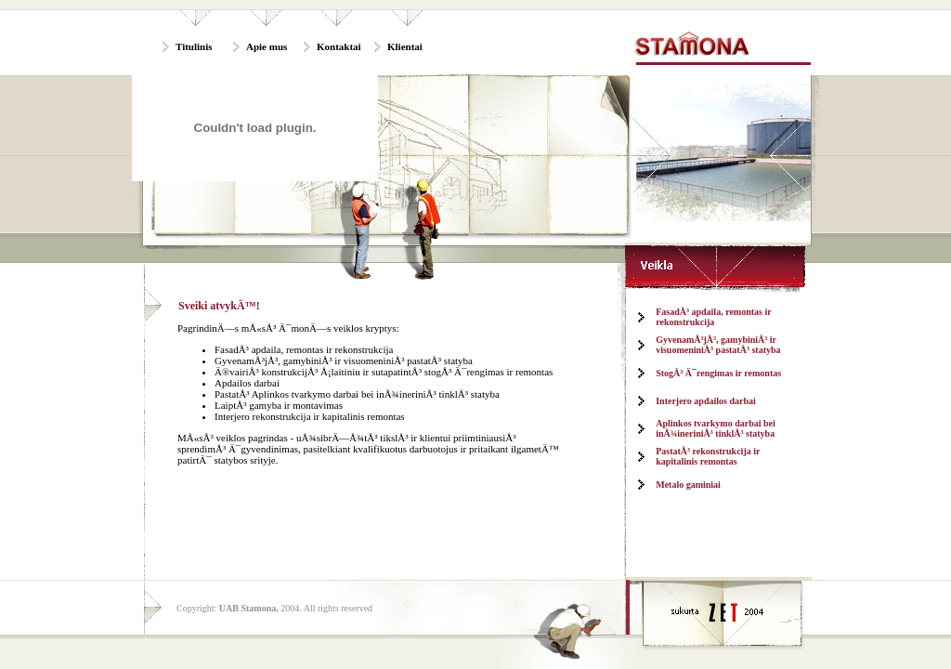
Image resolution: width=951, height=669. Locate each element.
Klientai (405, 46)
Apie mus (266, 46)
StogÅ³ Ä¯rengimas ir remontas (718, 373)
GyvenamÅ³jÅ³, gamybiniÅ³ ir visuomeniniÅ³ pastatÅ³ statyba (718, 344)
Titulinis (194, 46)
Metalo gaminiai (688, 484)
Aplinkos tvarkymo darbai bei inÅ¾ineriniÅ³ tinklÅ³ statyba (715, 428)
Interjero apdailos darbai (706, 401)
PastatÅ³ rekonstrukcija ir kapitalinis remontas (708, 456)
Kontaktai (339, 46)
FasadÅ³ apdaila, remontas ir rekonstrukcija (713, 317)
